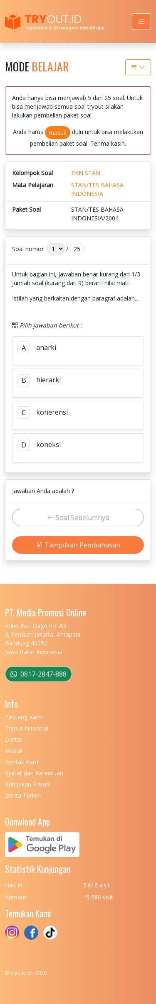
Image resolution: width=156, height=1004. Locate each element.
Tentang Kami (24, 717)
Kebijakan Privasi (27, 784)
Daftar (13, 739)
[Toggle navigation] (141, 21)
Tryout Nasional (26, 728)
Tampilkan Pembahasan (78, 545)
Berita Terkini (23, 795)
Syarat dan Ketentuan (34, 773)
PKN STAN (85, 173)
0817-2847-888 (38, 674)
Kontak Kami (22, 762)
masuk (58, 133)
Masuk (14, 751)
